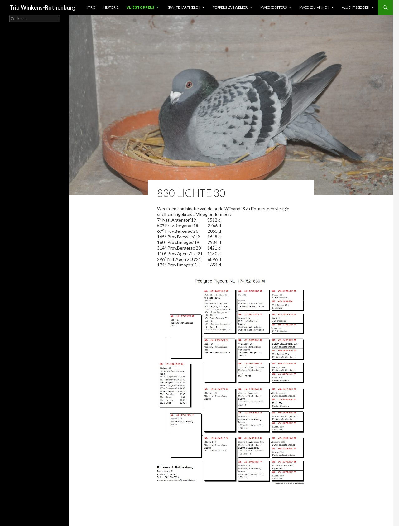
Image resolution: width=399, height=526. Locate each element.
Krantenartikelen (183, 7)
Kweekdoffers (273, 7)
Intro (90, 7)
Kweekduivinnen (314, 7)
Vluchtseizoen (355, 7)
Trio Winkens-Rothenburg (42, 7)
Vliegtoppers (140, 7)
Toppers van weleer (230, 7)
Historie (110, 7)
